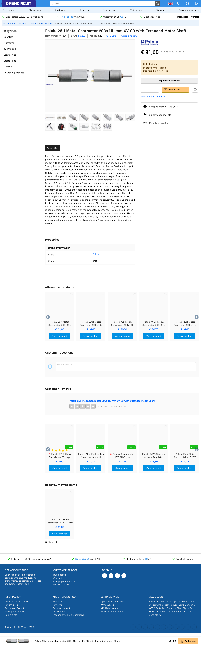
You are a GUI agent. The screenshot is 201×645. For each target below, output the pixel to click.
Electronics (35, 10)
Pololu (91, 254)
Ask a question (64, 364)
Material (160, 10)
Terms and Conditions (17, 608)
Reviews (57, 604)
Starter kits (109, 10)
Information (13, 596)
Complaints (11, 615)
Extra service (110, 596)
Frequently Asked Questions (68, 615)
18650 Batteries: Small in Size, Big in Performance (172, 608)
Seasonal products (189, 10)
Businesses (182, 17)
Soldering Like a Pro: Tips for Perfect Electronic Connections (172, 601)
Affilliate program (110, 608)
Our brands (8, 10)
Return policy (12, 604)
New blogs (155, 596)
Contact (195, 17)
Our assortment (61, 608)
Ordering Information (16, 601)
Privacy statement (15, 611)
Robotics (84, 10)
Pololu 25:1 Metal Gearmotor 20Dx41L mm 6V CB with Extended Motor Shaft (111, 401)
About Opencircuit (65, 596)
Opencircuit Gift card (112, 601)
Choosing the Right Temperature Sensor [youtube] (172, 604)
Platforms (60, 10)
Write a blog (107, 604)
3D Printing (136, 10)
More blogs (154, 615)
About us (58, 601)
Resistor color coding (112, 611)
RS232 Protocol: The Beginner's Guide (169, 611)
